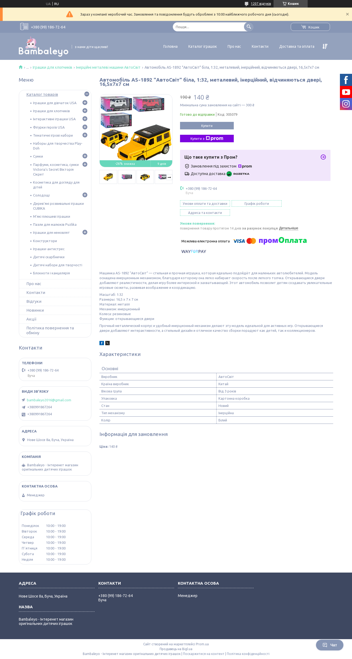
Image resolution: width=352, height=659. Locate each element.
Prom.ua (202, 644)
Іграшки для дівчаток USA (55, 103)
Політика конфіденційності (248, 654)
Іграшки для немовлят (51, 232)
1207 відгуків (261, 3)
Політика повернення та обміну (50, 330)
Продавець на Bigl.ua (176, 649)
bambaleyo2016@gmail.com (49, 400)
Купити (207, 126)
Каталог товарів (42, 94)
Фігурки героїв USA (49, 127)
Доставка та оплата (296, 46)
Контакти (260, 46)
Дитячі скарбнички (48, 257)
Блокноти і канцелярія (51, 273)
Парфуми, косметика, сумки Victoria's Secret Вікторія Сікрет (56, 169)
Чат (329, 645)
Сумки (38, 156)
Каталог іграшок (202, 46)
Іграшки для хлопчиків (52, 67)
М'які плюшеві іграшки (51, 216)
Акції (31, 319)
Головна (170, 46)
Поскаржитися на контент (203, 654)
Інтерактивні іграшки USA (54, 119)
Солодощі (41, 195)
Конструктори (45, 241)
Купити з (207, 138)
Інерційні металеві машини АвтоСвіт (108, 67)
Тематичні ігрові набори (53, 135)
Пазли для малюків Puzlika (55, 224)
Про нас (234, 46)
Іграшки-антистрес (48, 249)
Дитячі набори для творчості (57, 265)
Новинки (35, 310)
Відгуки (33, 301)
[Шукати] (248, 26)
